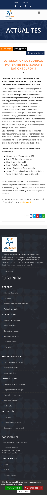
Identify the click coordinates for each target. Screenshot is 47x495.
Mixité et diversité (10, 325)
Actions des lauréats (11, 366)
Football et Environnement (13, 393)
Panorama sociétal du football (14, 383)
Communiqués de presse (12, 420)
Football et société (10, 398)
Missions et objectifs (11, 293)
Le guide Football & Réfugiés (14, 388)
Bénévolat (7, 346)
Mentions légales (10, 472)
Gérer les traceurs (10, 477)
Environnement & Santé (12, 335)
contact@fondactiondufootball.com (14, 440)
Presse (25, 2)
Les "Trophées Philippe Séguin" (15, 361)
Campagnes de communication (15, 425)
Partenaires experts (11, 308)
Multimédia (8, 404)
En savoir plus (8, 271)
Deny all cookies (33, 488)
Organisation (8, 298)
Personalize (24, 491)
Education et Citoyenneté (13, 320)
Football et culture (10, 341)
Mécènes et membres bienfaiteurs (16, 303)
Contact (17, 2)
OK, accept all (13, 488)
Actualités (7, 415)
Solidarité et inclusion (11, 330)
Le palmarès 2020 (10, 371)
